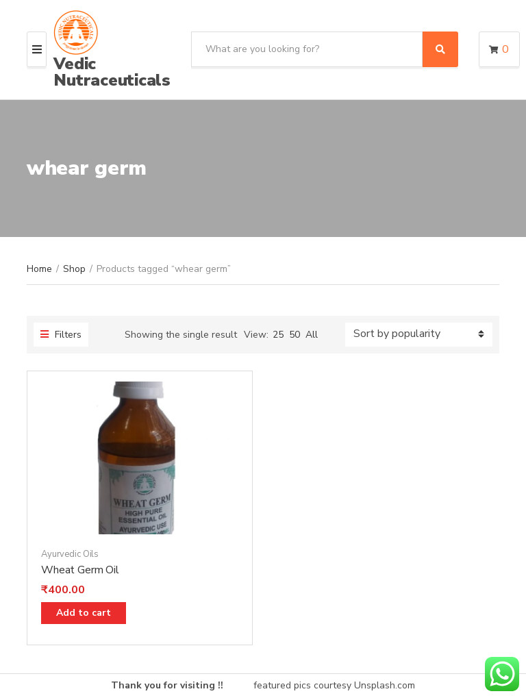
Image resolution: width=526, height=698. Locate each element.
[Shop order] (418, 335)
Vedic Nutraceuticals (112, 72)
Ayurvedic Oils (70, 554)
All (311, 334)
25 (278, 334)
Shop (74, 268)
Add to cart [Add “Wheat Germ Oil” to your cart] (83, 612)
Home (39, 268)
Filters (61, 334)
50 (294, 334)
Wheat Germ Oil (80, 569)
